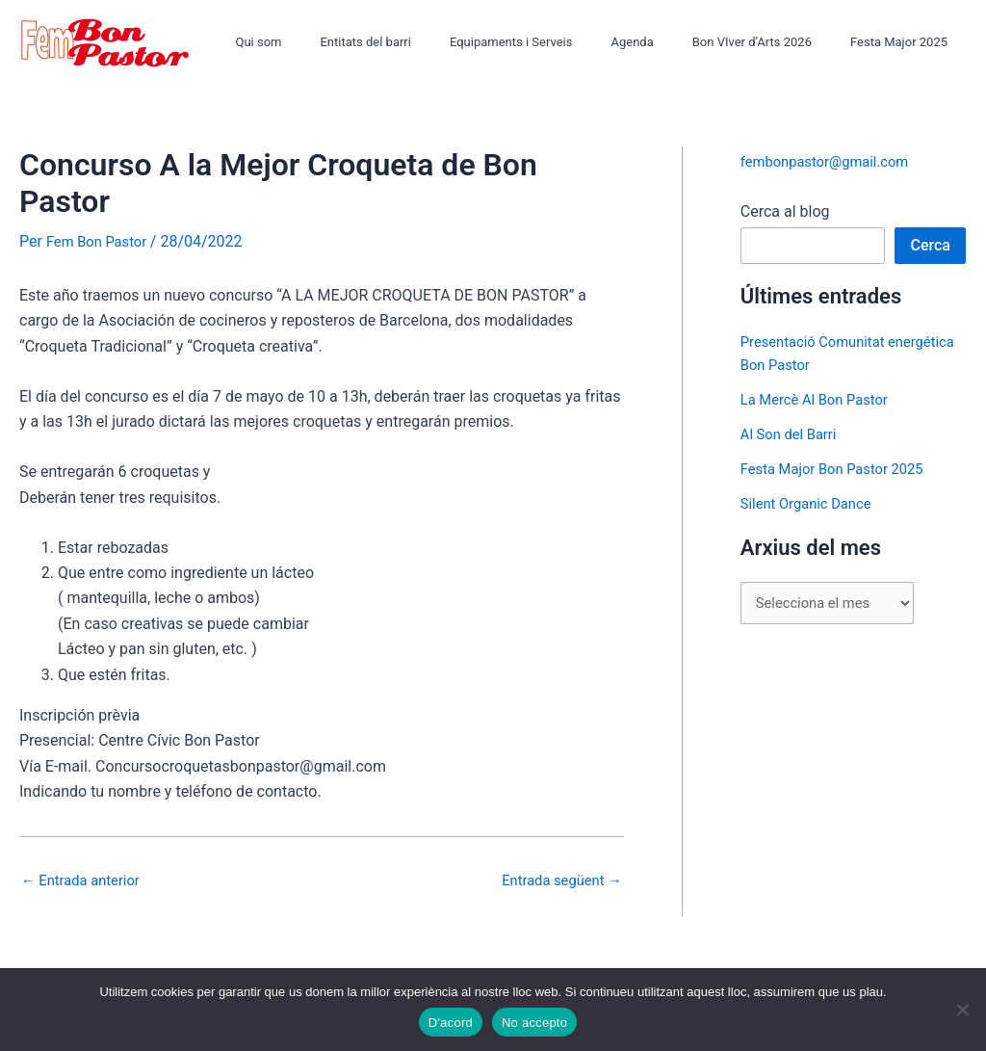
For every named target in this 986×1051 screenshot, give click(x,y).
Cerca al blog (785, 211)
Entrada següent (556, 879)
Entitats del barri (425, 42)
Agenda (665, 42)
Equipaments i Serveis (558, 42)
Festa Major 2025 (905, 42)
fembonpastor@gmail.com (831, 161)
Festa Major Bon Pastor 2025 (840, 469)
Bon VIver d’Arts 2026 (772, 42)
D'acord (450, 1022)
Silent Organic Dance (811, 503)
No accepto (534, 1022)
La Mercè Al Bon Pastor (820, 399)
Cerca (930, 245)
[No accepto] (962, 1009)
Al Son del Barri (792, 434)
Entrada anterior (85, 879)
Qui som (332, 42)
